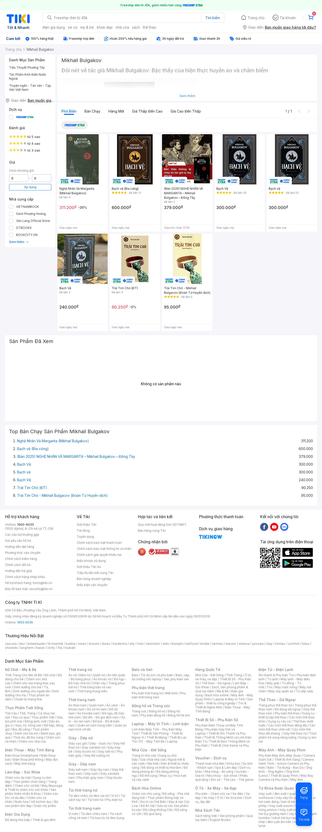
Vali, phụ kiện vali (176, 679)
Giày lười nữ (106, 751)
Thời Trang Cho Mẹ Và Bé (23, 675)
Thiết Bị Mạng (157, 737)
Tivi (269, 687)
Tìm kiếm (212, 18)
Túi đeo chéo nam (94, 814)
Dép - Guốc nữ (100, 743)
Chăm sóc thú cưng (146, 794)
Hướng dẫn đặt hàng (19, 547)
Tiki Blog (83, 530)
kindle (204, 644)
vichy (51, 648)
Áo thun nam (77, 705)
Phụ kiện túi (114, 800)
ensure (94, 644)
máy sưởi (265, 794)
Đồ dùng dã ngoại (288, 709)
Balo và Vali (142, 669)
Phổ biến (68, 111)
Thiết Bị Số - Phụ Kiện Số (216, 720)
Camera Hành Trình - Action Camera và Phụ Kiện (286, 763)
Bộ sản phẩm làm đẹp (31, 804)
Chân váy (99, 683)
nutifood (191, 644)
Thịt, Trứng (27, 713)
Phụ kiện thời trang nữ (147, 693)
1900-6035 (25, 524)
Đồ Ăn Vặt (148, 806)
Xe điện (237, 794)
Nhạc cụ (166, 775)
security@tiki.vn (41, 589)
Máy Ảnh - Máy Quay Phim (282, 750)
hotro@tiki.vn (42, 583)
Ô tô (220, 798)
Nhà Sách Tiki (207, 810)
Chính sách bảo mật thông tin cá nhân (104, 549)
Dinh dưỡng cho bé (27, 687)
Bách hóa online (217, 695)
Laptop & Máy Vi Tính (229, 699)
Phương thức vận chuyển (23, 553)
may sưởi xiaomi (281, 806)
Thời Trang (234, 675)
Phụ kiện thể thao (287, 713)
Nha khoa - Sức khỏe (222, 775)
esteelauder (36, 644)
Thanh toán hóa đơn (209, 763)
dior (22, 644)
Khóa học (233, 763)
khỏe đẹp (105, 27)
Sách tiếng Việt (206, 816)
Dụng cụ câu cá (279, 721)
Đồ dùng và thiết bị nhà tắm (161, 767)
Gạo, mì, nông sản (28, 725)
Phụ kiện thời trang (148, 688)
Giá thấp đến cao (147, 111)
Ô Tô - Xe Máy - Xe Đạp (215, 788)
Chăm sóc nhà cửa (32, 741)
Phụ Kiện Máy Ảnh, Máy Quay (280, 755)
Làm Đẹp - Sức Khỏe (22, 772)
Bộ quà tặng (153, 814)
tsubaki (70, 648)
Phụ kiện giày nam (90, 777)
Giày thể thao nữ (295, 733)
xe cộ (72, 27)
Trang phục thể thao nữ (275, 705)
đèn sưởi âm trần (279, 822)
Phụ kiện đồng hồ (153, 715)
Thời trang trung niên (92, 691)
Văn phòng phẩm (231, 816)
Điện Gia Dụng (17, 814)
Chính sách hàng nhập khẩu (25, 577)
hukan (40, 648)
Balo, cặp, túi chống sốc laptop (161, 677)
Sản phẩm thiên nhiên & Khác (30, 792)
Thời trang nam (81, 700)
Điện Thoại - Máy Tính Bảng (29, 750)
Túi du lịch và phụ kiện (157, 675)
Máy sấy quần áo (280, 691)
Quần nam (96, 705)
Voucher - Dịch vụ (210, 758)
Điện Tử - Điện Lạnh (276, 669)
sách (136, 27)
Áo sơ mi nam (97, 709)
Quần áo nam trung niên (94, 725)
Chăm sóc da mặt (18, 777)
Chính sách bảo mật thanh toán (99, 543)
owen (82, 644)
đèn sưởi (280, 794)
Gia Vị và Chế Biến (153, 802)
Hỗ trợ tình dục (41, 802)
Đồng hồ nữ (157, 711)
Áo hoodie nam (88, 713)
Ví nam (73, 814)
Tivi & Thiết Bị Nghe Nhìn (220, 705)
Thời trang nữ (80, 669)
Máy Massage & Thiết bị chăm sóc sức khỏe (33, 788)
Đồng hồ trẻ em (179, 715)
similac (280, 644)
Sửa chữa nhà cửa (153, 759)
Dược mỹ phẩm (45, 806)
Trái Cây (11, 713)
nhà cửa (122, 27)
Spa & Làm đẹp (226, 767)
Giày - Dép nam (82, 764)
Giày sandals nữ (93, 747)
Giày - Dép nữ (80, 738)
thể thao (149, 27)
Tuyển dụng (85, 537)
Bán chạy (92, 111)
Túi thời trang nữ (82, 790)
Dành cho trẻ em (26, 733)
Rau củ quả (21, 717)
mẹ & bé (87, 27)
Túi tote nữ (95, 800)
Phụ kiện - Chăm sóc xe (212, 794)
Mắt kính (171, 693)
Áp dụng (30, 187)
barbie (70, 644)
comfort (294, 644)
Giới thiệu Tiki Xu (89, 567)
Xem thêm (19, 242)
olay (269, 644)
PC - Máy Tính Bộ (152, 741)
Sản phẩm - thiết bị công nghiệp (224, 701)
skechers (153, 644)
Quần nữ (99, 675)
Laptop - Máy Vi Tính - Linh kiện (160, 724)
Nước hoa (21, 802)
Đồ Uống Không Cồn (158, 810)
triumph (177, 644)
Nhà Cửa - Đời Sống (149, 750)
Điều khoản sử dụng (91, 561)
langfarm (26, 648)
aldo (166, 644)
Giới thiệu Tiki (86, 524)
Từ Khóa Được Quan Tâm (280, 788)
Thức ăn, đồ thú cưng (28, 737)
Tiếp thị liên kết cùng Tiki (95, 573)
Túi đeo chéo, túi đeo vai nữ (88, 796)
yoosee (258, 644)
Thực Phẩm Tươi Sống (24, 708)
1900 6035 (25, 622)
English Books (220, 820)
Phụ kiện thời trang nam (159, 695)
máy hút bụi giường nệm (285, 812)
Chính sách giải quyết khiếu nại (99, 555)
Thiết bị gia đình (44, 820)
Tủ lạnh (272, 679)
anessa (244, 644)
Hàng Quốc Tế (207, 669)
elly (132, 644)
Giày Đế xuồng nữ (96, 755)
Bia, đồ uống (21, 729)
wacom (230, 644)
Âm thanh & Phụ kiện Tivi (276, 675)
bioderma (120, 644)
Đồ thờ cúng (148, 775)
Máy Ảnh (296, 779)
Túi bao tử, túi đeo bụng (107, 818)
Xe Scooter (234, 798)
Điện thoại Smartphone (21, 755)
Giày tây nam (99, 769)
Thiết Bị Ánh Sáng (287, 759)
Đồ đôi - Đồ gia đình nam (101, 717)
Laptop (172, 741)
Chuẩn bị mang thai (28, 699)
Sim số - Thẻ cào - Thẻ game (232, 779)
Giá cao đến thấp (186, 111)
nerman (217, 644)
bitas (305, 644)
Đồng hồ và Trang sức (151, 706)
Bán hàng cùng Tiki (152, 530)
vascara (11, 644)
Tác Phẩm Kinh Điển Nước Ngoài (27, 76)
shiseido (11, 648)
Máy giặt (273, 683)
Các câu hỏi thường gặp (22, 534)
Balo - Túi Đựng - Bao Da (285, 767)
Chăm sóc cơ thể (27, 786)
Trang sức (139, 711)
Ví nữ (114, 796)
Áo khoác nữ (102, 679)
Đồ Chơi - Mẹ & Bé (20, 669)
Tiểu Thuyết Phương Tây (27, 67)
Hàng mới (116, 111)
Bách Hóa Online (146, 788)
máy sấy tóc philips (290, 798)
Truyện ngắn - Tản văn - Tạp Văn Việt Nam (30, 87)
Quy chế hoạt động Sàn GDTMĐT (162, 524)
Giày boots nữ (85, 751)
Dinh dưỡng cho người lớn (31, 691)
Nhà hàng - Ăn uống (219, 771)
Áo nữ (72, 675)
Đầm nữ (84, 675)
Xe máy (208, 798)
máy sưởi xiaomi (291, 810)
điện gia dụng (53, 27)
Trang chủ (256, 18)
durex (106, 644)
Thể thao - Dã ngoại (216, 683)
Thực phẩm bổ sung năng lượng (288, 735)
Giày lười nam (78, 769)
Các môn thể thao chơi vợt (287, 727)
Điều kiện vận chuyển (92, 585)
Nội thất (152, 763)
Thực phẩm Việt (42, 717)
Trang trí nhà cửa (144, 755)
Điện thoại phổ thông (28, 759)
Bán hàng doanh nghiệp (94, 579)
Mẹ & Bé (223, 691)
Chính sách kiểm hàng (21, 559)
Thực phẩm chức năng (29, 782)
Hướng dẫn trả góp (18, 571)
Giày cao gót (77, 743)
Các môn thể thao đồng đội (287, 725)
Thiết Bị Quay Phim (284, 775)
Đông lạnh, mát (36, 721)
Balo (135, 675)
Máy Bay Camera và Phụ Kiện (286, 777)
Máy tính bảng (25, 763)
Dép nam (91, 773)
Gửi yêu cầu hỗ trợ (18, 541)
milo (140, 644)
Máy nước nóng (286, 687)
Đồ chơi (50, 675)
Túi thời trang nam (84, 808)
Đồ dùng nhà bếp (17, 820)
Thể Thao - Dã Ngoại (277, 700)
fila (60, 648)
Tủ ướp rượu (304, 691)
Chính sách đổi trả (18, 565)
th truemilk (55, 644)
